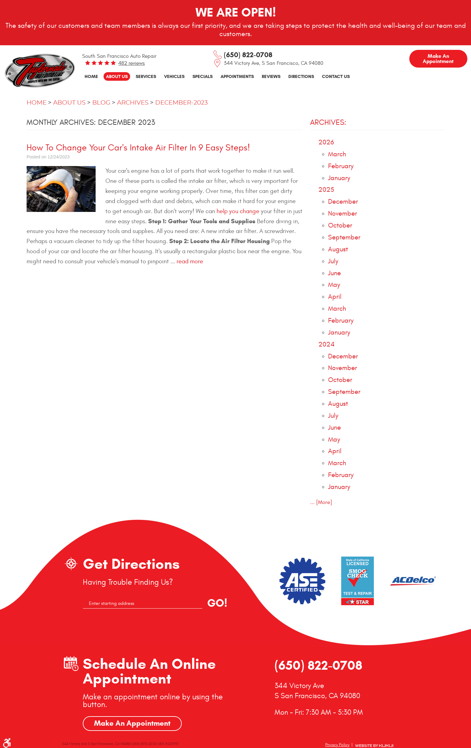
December (343, 202)
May (334, 285)
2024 (326, 344)
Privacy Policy (337, 744)
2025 (326, 190)
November (342, 213)
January (339, 178)
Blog (101, 103)
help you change (238, 211)
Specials (202, 76)
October (340, 225)
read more (190, 261)
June (334, 273)
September (344, 237)
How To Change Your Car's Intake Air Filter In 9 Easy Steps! (138, 148)
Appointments (237, 76)
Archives (132, 103)
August (338, 249)
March (337, 154)
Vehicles (174, 76)
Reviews (271, 76)
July (333, 261)
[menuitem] (91, 76)
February (340, 166)
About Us (117, 76)
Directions (301, 76)
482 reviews (131, 63)
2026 (326, 142)
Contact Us (336, 76)
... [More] (321, 502)
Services (146, 76)
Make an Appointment (438, 59)
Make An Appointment (132, 723)
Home (91, 76)
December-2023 (181, 103)
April (334, 297)
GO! (217, 603)
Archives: (328, 122)
